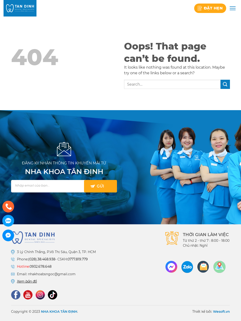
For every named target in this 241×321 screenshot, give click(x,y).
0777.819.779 (78, 259)
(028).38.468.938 (41, 259)
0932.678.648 (41, 266)
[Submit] (225, 84)
